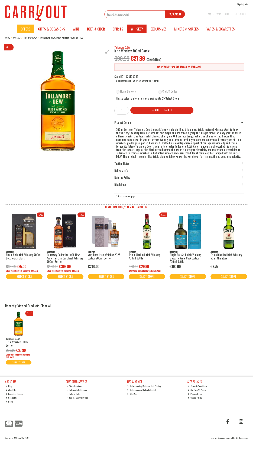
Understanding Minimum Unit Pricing (144, 386)
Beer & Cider (96, 29)
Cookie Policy (195, 397)
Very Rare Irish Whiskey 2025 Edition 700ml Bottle (104, 256)
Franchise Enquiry (14, 393)
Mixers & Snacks (186, 29)
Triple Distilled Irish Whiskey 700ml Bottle (144, 256)
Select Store (172, 98)
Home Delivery (128, 91)
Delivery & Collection (76, 390)
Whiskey (137, 29)
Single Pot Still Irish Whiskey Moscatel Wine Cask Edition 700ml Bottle (185, 258)
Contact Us (12, 397)
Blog (9, 386)
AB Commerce (242, 437)
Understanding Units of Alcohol (141, 390)
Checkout (240, 14)
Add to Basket (162, 110)
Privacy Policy (195, 393)
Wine (76, 29)
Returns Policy (73, 393)
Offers (25, 29)
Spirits (118, 29)
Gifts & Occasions (51, 29)
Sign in (240, 4)
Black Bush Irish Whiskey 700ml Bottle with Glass (23, 256)
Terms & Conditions (197, 386)
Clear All (45, 305)
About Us (11, 390)
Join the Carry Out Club (77, 397)
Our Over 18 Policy (197, 390)
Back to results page (126, 196)
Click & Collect (170, 91)
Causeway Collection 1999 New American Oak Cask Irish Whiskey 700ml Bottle (65, 258)
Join (246, 4)
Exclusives (159, 29)
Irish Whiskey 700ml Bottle (17, 343)
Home (9, 401)
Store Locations (74, 386)
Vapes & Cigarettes (220, 29)
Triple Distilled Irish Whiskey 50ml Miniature (226, 256)
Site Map (132, 393)
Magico (221, 437)
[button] (107, 52)
